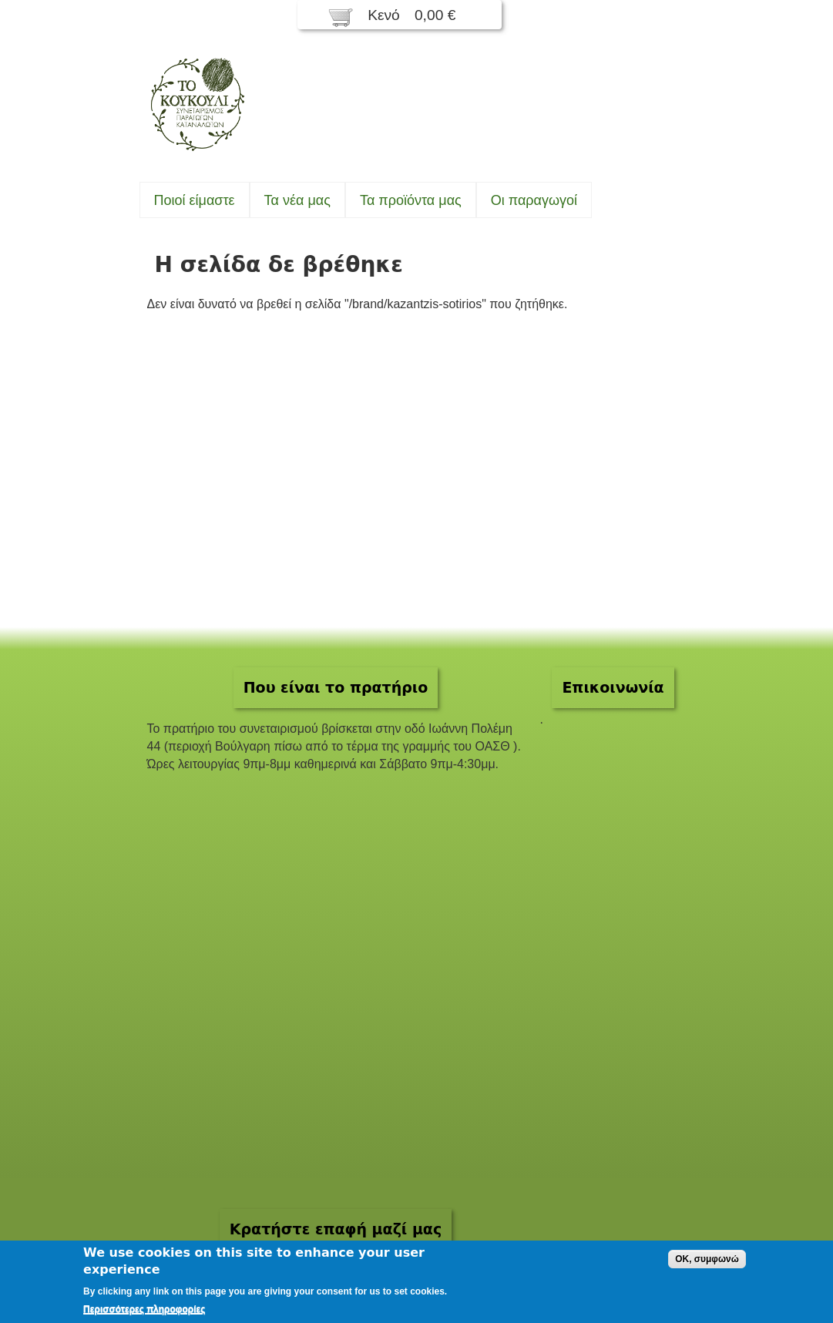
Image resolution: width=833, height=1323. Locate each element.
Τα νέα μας (297, 200)
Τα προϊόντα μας (411, 200)
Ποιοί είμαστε (194, 200)
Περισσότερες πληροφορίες (144, 1309)
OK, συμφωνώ (707, 1259)
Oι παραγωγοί (534, 200)
